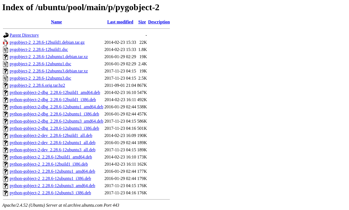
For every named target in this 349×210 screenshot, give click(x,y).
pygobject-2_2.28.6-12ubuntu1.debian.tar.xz (49, 56)
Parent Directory (24, 35)
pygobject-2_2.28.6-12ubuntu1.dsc (40, 63)
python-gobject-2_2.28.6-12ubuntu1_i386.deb (50, 178)
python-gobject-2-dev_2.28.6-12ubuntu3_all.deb (53, 149)
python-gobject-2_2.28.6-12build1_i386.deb (49, 164)
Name (56, 22)
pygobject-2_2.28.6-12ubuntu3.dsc (40, 78)
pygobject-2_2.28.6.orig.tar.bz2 (37, 85)
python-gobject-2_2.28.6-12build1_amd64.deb (51, 157)
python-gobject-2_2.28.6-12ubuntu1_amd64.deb (52, 171)
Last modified (120, 22)
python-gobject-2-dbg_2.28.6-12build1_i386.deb (53, 99)
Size (142, 22)
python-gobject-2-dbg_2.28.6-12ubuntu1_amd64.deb (56, 106)
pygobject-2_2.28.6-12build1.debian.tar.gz (47, 42)
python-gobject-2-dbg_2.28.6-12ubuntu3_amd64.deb (56, 121)
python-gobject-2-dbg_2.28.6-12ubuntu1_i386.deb (54, 114)
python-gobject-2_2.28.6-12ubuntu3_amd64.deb (52, 185)
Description (159, 22)
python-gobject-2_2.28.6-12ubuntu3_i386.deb (50, 192)
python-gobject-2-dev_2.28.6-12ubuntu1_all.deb (53, 142)
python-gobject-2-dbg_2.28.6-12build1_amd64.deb (55, 92)
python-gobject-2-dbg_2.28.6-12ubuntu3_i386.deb (54, 128)
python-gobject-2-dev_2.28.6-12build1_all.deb (51, 135)
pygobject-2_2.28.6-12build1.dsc (39, 49)
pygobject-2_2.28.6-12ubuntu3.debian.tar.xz (49, 71)
